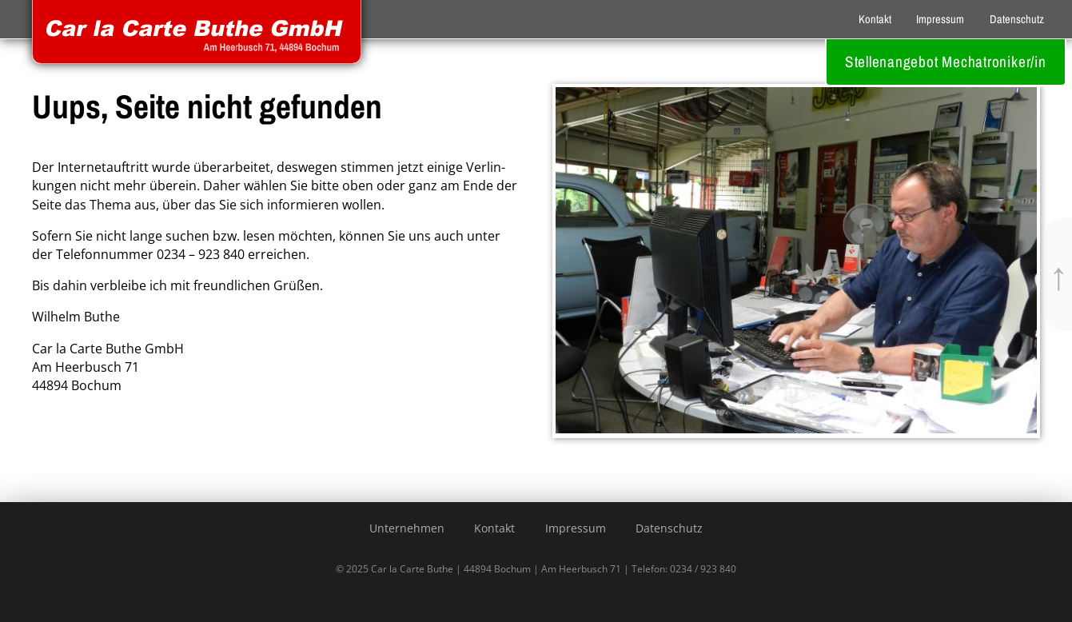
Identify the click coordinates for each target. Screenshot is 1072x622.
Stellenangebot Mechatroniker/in (945, 61)
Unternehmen (406, 528)
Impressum (940, 18)
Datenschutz (1017, 18)
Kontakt (875, 18)
